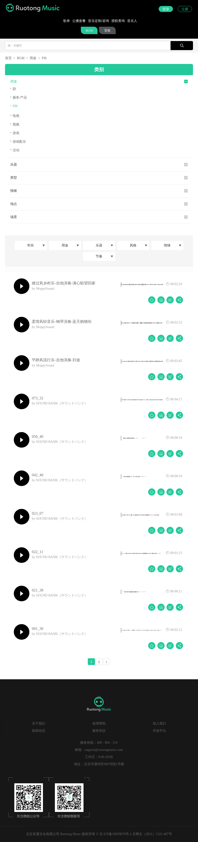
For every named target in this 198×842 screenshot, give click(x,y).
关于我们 (38, 723)
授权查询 (118, 21)
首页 (8, 58)
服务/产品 (18, 97)
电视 (15, 115)
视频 (15, 124)
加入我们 (159, 723)
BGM (89, 30)
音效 (107, 30)
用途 (33, 58)
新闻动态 (38, 730)
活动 (15, 149)
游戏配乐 (18, 141)
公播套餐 (79, 21)
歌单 (66, 21)
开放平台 (159, 730)
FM (44, 58)
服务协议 (99, 730)
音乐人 (132, 21)
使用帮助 (99, 723)
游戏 (15, 132)
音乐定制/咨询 (98, 21)
